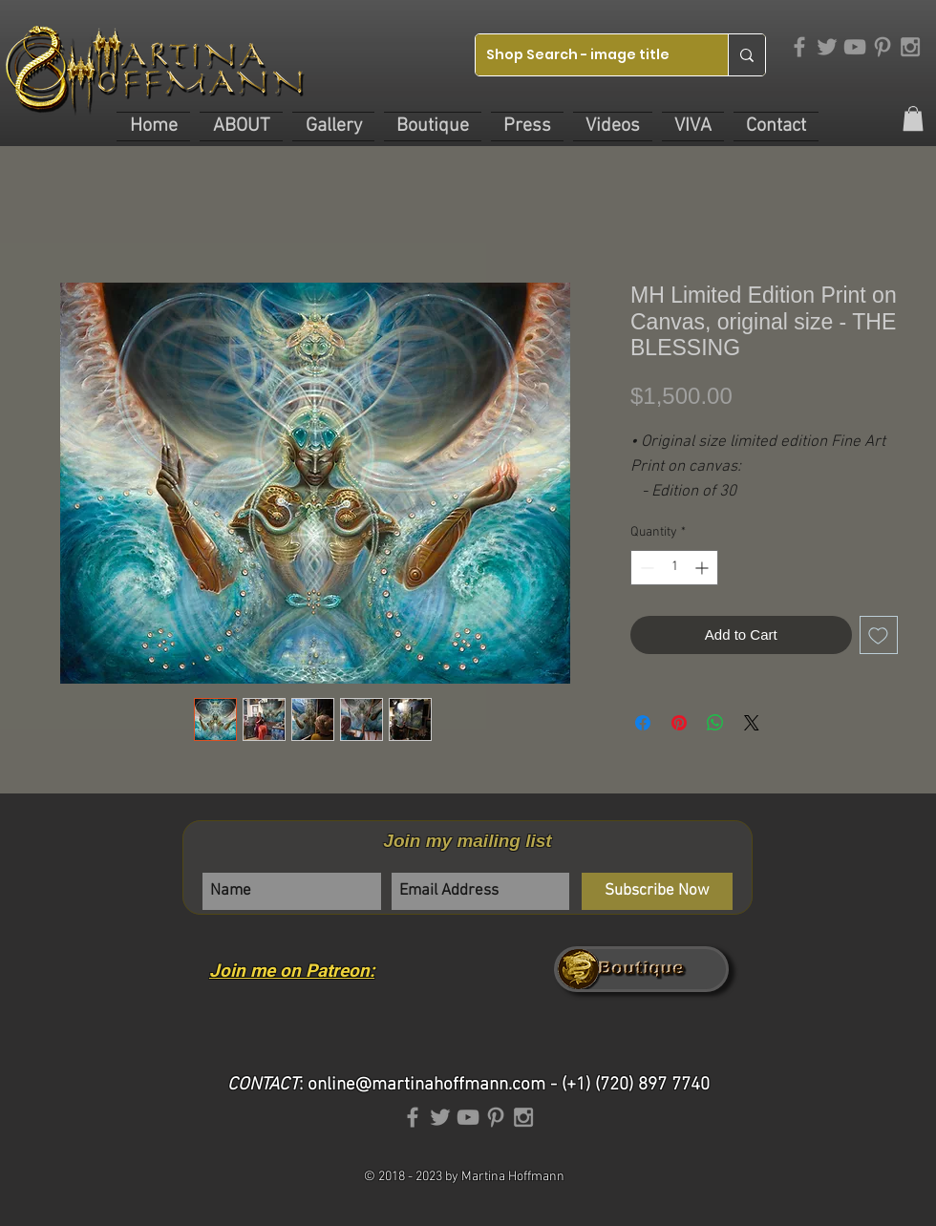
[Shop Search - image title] (587, 54)
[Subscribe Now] (657, 891)
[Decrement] (645, 567)
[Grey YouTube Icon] (854, 46)
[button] (241, 126)
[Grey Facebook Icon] (799, 46)
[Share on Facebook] (642, 722)
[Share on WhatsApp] (715, 722)
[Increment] (703, 567)
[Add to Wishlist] (879, 635)
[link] (913, 118)
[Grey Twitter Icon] (827, 46)
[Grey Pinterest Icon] (882, 46)
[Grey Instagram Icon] (910, 46)
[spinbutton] (674, 567)
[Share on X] (751, 722)
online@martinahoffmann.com (426, 1085)
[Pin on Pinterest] (679, 722)
